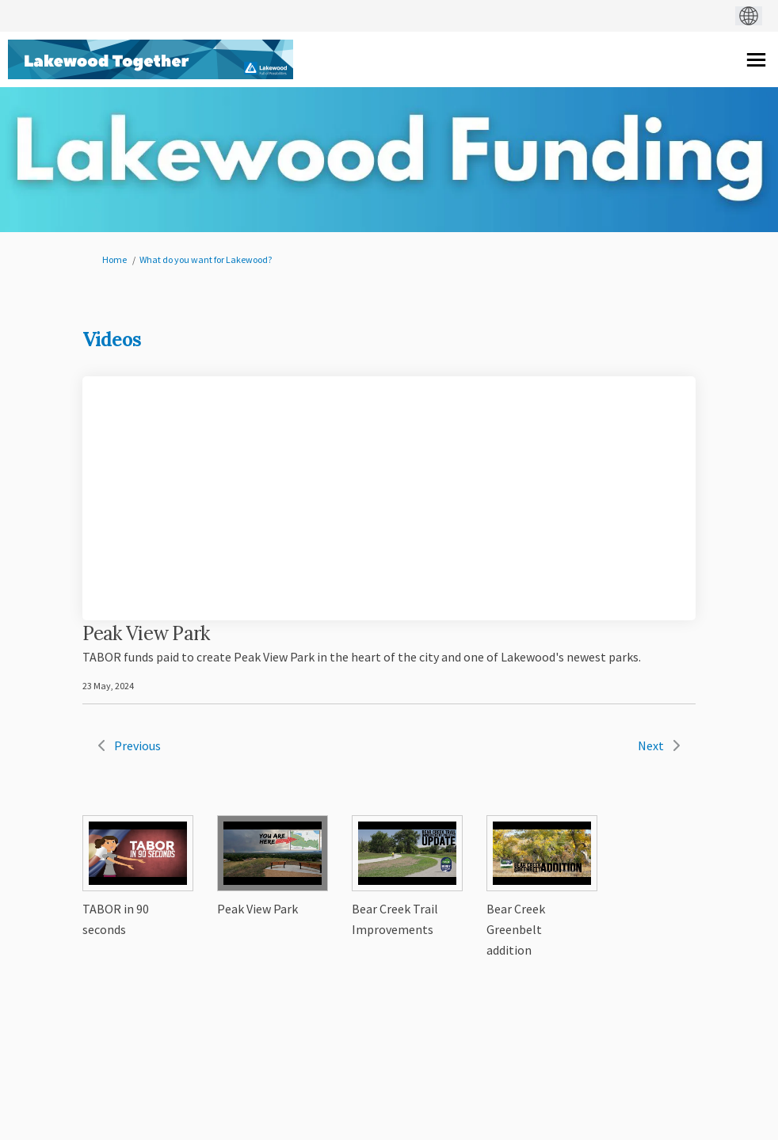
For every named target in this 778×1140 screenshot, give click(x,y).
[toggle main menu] (756, 60)
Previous (137, 745)
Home (114, 259)
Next (651, 745)
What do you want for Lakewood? (205, 259)
